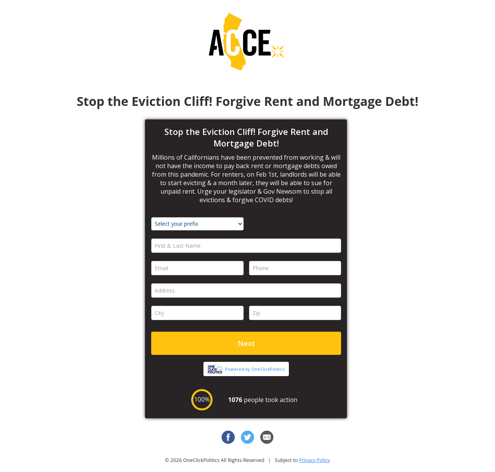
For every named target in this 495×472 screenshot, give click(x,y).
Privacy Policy (314, 460)
